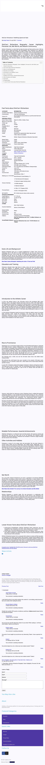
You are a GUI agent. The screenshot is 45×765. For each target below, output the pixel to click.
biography (4, 547)
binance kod (8, 649)
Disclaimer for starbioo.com (9, 744)
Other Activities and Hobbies (10, 77)
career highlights (10, 547)
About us (5, 731)
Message (4, 680)
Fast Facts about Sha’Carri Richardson (12, 67)
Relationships (7, 80)
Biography (5, 716)
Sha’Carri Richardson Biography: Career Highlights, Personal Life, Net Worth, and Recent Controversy (21, 65)
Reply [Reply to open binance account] (42, 603)
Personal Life (22, 547)
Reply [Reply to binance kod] (42, 658)
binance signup (9, 627)
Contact (4, 734)
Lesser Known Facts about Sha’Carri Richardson (14, 82)
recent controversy (29, 547)
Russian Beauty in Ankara (11, 604)
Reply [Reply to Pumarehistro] (42, 626)
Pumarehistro (9, 616)
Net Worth (6, 78)
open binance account (11, 592)
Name (3, 672)
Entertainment (6, 722)
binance (7, 639)
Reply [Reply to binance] (42, 648)
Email (3, 674)
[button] (40, 62)
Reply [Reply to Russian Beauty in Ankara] (42, 614)
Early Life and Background (9, 69)
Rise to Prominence (8, 74)
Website (4, 677)
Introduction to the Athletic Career (11, 72)
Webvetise (12, 762)
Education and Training (8, 70)
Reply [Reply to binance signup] (42, 638)
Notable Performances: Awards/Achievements (14, 75)
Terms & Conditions (7, 741)
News (4, 719)
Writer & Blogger (6, 575)
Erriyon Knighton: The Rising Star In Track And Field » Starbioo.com (17, 660)
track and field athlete (12, 548)
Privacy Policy (6, 737)
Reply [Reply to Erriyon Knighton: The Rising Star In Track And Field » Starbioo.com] (42, 667)
